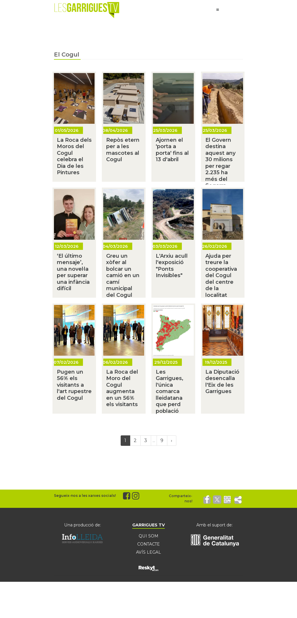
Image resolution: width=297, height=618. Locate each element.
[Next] (171, 440)
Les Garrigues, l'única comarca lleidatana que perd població (169, 391)
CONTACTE (148, 544)
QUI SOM (148, 536)
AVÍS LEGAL (148, 552)
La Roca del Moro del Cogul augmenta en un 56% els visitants (122, 388)
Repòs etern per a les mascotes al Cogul (123, 150)
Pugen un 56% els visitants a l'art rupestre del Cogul (74, 385)
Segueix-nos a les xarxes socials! (85, 495)
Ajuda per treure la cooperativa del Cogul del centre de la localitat (221, 275)
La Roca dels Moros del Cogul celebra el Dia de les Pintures (74, 156)
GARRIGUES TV (148, 525)
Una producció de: (82, 525)
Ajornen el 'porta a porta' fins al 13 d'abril (172, 150)
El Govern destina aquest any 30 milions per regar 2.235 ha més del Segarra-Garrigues (220, 166)
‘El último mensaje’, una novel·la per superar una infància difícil (73, 272)
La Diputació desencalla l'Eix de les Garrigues (222, 382)
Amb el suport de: (215, 525)
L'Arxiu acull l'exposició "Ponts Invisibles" (172, 266)
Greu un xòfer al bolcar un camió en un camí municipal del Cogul (123, 275)
